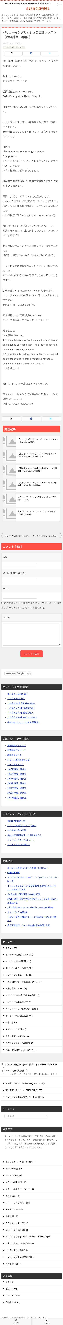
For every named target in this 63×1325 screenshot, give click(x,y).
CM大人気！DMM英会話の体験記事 (23, 894)
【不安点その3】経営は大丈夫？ (22, 717)
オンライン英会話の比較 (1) (18, 1002)
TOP (31, 1064)
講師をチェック (14, 755)
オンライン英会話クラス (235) (19, 975)
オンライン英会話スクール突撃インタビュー (27, 868)
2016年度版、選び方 (16, 774)
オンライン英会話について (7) (19, 954)
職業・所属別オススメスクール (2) (21, 1050)
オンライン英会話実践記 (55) (19, 1016)
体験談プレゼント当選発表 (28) (20, 1043)
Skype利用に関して (16, 821)
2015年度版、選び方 (16, 778)
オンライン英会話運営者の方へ (20, 1257)
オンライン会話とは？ (17, 694)
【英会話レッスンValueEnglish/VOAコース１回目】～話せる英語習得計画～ (37, 469)
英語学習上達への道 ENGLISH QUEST (24, 1090)
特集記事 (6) (11, 1022)
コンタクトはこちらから (17, 1250)
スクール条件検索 (14, 1175)
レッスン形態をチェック (18, 759)
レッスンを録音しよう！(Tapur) (21, 825)
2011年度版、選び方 (16, 797)
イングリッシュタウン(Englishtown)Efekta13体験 (28, 1237)
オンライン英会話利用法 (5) (18, 961)
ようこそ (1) (11, 948)
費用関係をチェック (16, 745)
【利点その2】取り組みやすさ (21, 703)
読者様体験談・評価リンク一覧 (20, 1243)
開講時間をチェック (16, 750)
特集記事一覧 (13, 872)
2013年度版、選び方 (16, 788)
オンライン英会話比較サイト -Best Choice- (25, 1097)
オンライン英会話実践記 (13, 47)
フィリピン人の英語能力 (17, 1230)
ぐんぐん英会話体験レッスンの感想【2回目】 (18, 536)
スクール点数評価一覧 (16, 1182)
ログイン (10, 1282)
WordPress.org (12, 1302)
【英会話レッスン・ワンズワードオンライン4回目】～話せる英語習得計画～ (37, 484)
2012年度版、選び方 (16, 793)
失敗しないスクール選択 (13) (19, 968)
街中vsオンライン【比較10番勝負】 (23, 722)
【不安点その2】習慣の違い (20, 713)
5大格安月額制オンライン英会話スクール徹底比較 (30, 907)
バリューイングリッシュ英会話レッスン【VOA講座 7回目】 (37, 498)
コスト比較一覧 (13, 1196)
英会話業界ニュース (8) (16, 988)
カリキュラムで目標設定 (18, 844)
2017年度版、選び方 (16, 769)
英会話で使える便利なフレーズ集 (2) (22, 1009)
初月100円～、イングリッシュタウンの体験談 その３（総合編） (37, 512)
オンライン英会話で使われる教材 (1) (22, 995)
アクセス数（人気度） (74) (18, 1036)
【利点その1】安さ (16, 698)
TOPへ (47, 1321)
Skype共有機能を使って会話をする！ (24, 835)
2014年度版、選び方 (16, 783)
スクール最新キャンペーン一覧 (20, 1189)
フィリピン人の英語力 (17, 912)
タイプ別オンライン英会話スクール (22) (24, 982)
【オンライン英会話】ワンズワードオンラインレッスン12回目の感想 (38, 440)
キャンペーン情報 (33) (16, 1029)
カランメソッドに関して (17, 1223)
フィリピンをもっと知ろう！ (20, 840)
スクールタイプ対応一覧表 (18, 1203)
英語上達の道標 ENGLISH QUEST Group (25, 1083)
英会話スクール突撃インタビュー (21, 1162)
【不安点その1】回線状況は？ (21, 708)
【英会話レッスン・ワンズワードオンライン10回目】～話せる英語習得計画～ (37, 455)
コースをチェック (15, 764)
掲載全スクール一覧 (15, 1209)
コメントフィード (14, 1295)
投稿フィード (12, 1288)
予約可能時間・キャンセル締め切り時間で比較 (28, 925)
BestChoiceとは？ (14, 1169)
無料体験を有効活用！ (17, 830)
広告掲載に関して (14, 1264)
